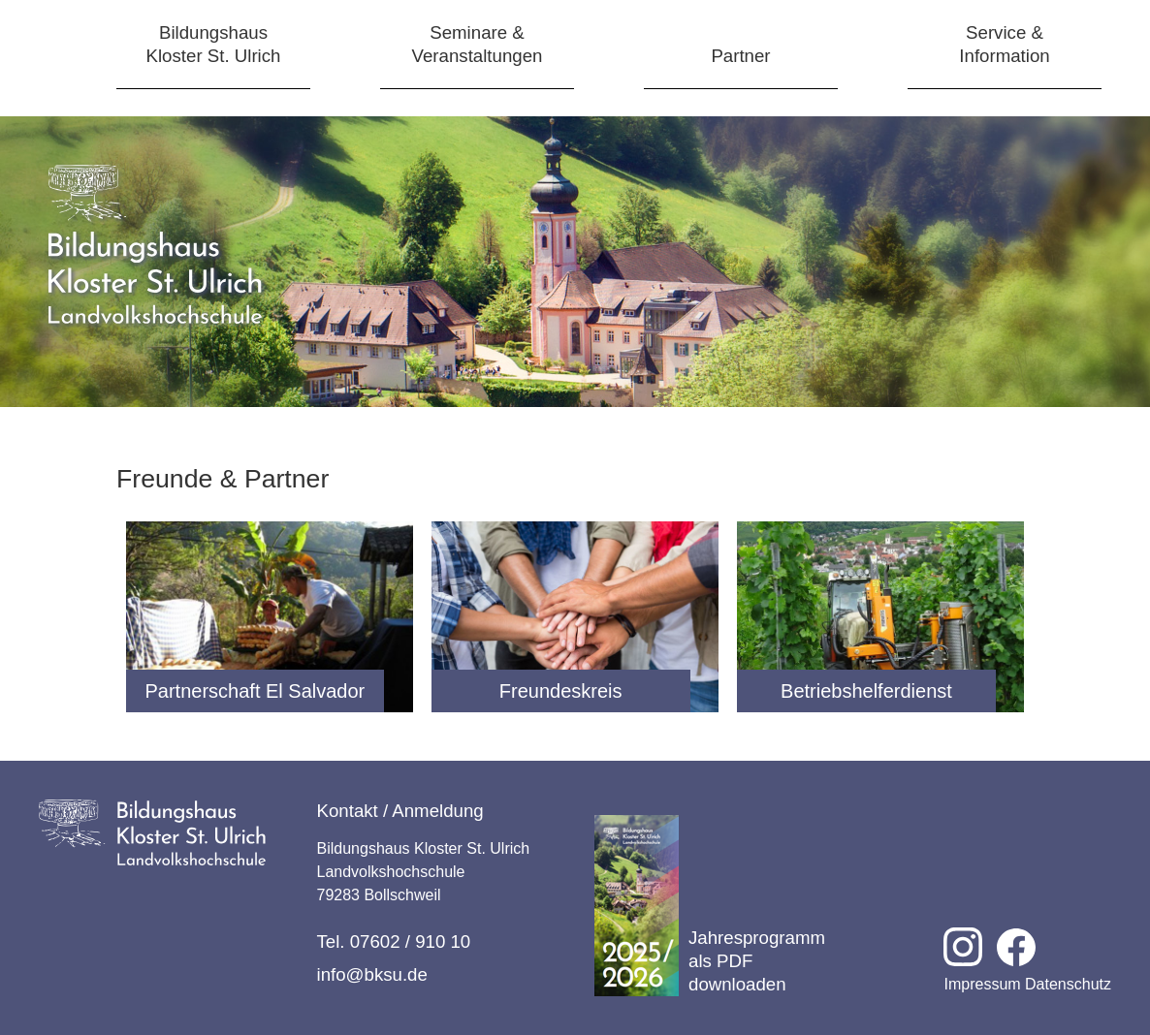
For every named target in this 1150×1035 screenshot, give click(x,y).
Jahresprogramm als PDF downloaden (709, 905)
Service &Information (1004, 44)
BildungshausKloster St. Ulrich (213, 44)
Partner (740, 56)
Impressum (981, 984)
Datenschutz (1068, 984)
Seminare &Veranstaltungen (477, 44)
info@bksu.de (372, 974)
